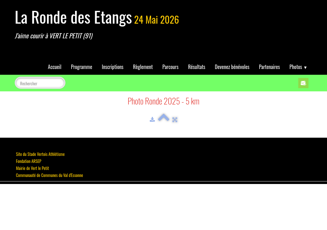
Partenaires (269, 67)
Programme (81, 67)
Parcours (171, 67)
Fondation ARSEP (28, 161)
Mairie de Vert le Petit (32, 168)
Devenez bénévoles (232, 67)
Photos (299, 67)
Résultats (196, 67)
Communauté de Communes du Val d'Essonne (49, 175)
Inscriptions (113, 67)
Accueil (54, 67)
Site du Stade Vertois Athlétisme (40, 154)
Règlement (143, 67)
